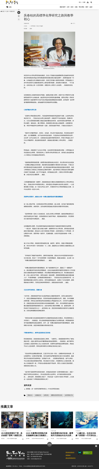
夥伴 (87, 7)
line (18, 36)
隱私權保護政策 (70, 452)
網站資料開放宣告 (71, 458)
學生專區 (81, 7)
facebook (18, 29)
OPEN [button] (49, 444)
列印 (18, 43)
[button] (91, 2)
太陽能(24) (38, 395)
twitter (18, 33)
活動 (76, 7)
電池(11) (30, 395)
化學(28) (46, 395)
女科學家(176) (69, 395)
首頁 (2, 11)
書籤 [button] (18, 46)
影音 (72, 7)
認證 (91, 7)
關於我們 (62, 7)
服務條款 (68, 455)
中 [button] (18, 40)
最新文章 (12, 11)
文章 (68, 7)
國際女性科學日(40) (56, 395)
